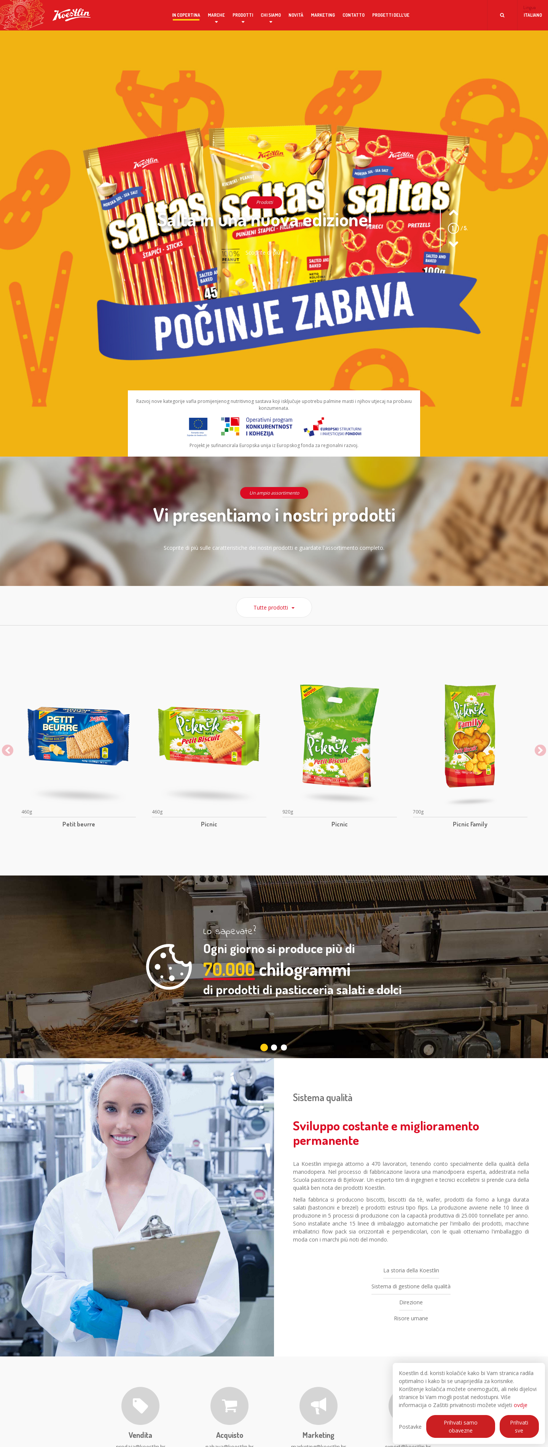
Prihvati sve (519, 1426)
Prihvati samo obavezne (461, 1426)
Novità (295, 15)
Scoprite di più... (264, 252)
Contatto (353, 15)
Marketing (323, 15)
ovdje (520, 1405)
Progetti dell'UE (390, 15)
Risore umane (411, 1329)
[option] (78, 754)
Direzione (411, 1313)
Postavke (410, 1426)
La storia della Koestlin (411, 1281)
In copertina (186, 15)
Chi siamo (271, 15)
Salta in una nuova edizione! (264, 219)
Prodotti (243, 15)
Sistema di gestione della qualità (411, 1297)
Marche (216, 15)
